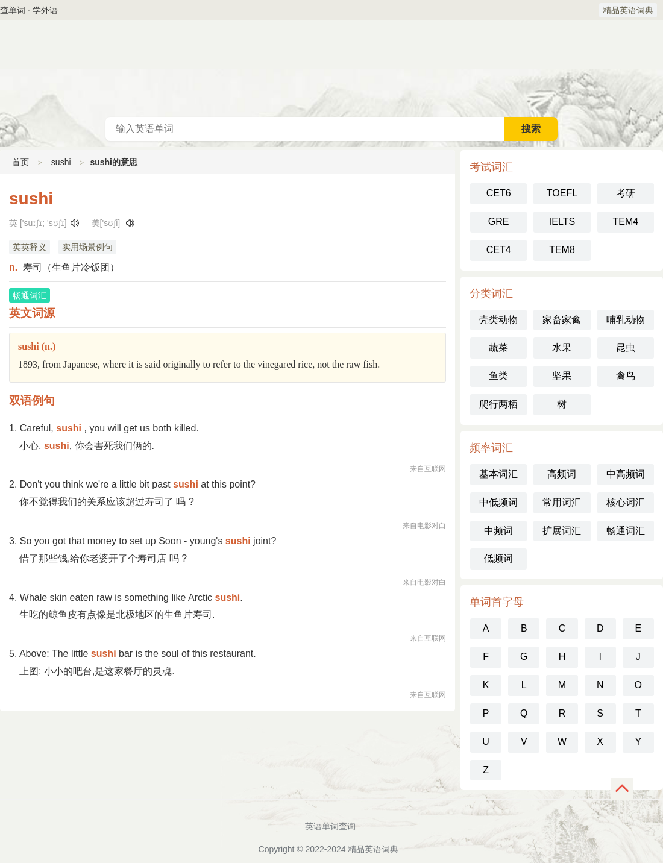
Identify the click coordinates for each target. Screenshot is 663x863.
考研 (625, 193)
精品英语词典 (628, 10)
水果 (561, 347)
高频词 (561, 474)
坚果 (561, 376)
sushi (61, 162)
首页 (20, 162)
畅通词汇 (625, 531)
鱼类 (498, 376)
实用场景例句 (87, 247)
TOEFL (562, 193)
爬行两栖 (498, 404)
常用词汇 (561, 502)
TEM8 (562, 250)
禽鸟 (625, 376)
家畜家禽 (561, 320)
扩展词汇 (561, 531)
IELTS (562, 221)
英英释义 (29, 247)
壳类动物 (498, 320)
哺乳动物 (625, 320)
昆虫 (625, 347)
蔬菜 (498, 347)
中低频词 (498, 502)
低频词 (498, 558)
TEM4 (625, 221)
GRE (498, 221)
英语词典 (331, 69)
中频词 (498, 531)
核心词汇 (625, 502)
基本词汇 (498, 474)
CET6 (498, 193)
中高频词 (625, 474)
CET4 (498, 250)
